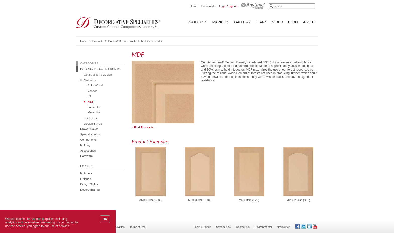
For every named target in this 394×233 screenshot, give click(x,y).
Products (197, 22)
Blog (293, 22)
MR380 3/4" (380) (150, 200)
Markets (220, 22)
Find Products (144, 127)
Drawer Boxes (89, 128)
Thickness (90, 118)
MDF (91, 101)
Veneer (92, 90)
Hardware (86, 155)
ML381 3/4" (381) (199, 200)
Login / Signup (228, 6)
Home (193, 6)
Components (88, 139)
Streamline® (223, 226)
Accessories (88, 150)
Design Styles (93, 123)
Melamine (94, 112)
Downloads (208, 6)
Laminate (94, 107)
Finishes (85, 178)
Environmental (263, 226)
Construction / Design (98, 74)
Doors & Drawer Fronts (122, 41)
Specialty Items (90, 134)
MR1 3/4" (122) (249, 200)
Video (277, 22)
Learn (261, 22)
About (309, 22)
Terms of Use (138, 226)
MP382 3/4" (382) (298, 200)
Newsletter (283, 226)
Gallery (242, 22)
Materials (147, 41)
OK (105, 219)
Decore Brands (90, 189)
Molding (85, 145)
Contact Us (243, 226)
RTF (90, 96)
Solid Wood (95, 85)
